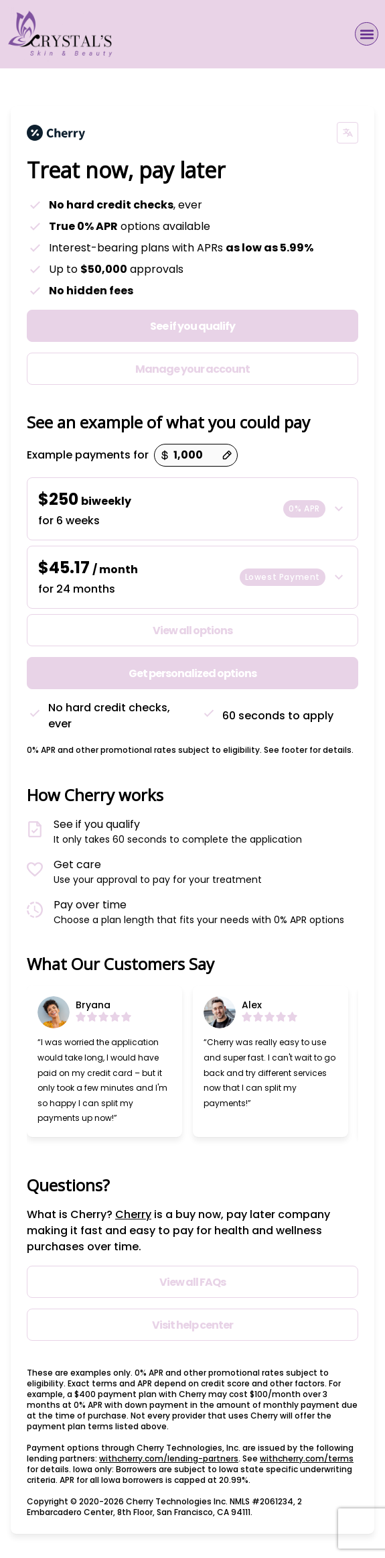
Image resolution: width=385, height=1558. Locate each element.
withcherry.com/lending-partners (168, 1458)
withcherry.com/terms (307, 1458)
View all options (192, 630)
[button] (366, 34)
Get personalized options (192, 673)
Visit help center (192, 1325)
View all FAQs (192, 1282)
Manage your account (192, 369)
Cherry (133, 1214)
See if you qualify (192, 326)
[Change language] (347, 132)
